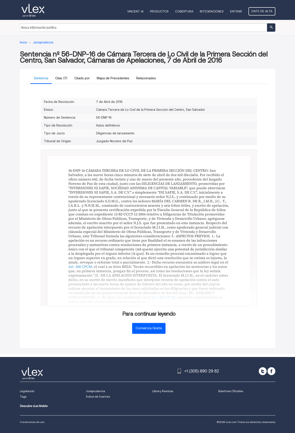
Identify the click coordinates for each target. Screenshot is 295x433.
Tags (23, 396)
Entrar (236, 11)
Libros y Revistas (162, 391)
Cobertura (184, 11)
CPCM (87, 266)
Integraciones (212, 11)
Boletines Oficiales (230, 391)
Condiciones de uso (32, 422)
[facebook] (271, 371)
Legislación (27, 391)
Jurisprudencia (95, 391)
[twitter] (263, 371)
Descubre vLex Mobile (34, 406)
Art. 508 (74, 266)
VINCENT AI (135, 11)
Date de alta (262, 11)
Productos (159, 11)
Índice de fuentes (98, 396)
